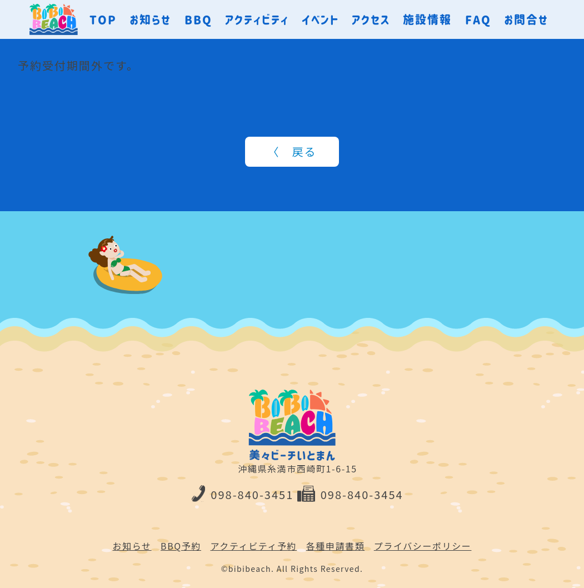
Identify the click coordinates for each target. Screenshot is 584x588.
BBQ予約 (181, 545)
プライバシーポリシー (423, 545)
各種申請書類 (335, 545)
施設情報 (427, 19)
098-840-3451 (242, 494)
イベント (320, 19)
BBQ (198, 19)
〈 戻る (292, 151)
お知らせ (150, 19)
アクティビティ (257, 19)
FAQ (478, 19)
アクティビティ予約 (254, 545)
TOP (103, 19)
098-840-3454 (350, 494)
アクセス (371, 19)
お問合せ (526, 19)
